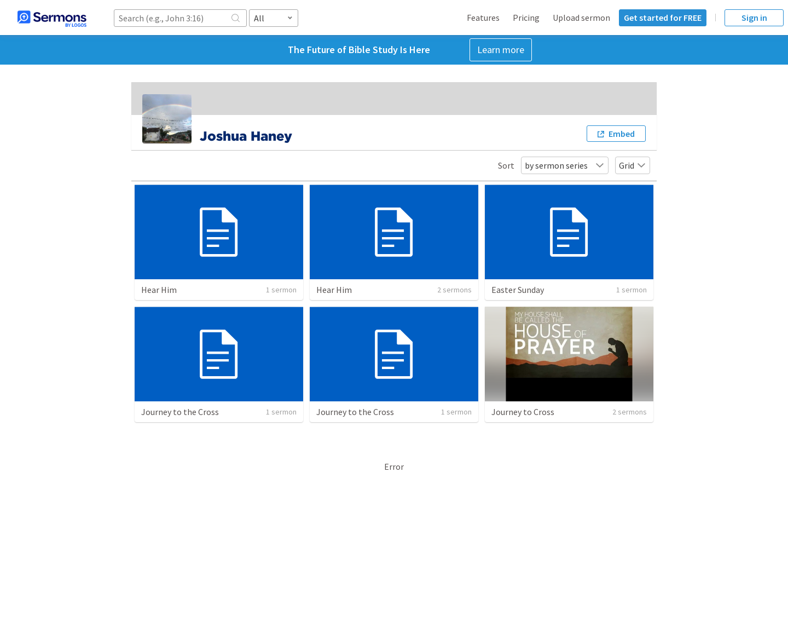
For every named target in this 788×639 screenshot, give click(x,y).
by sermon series (565, 165)
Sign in (754, 17)
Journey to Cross (522, 411)
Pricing (526, 17)
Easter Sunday (517, 289)
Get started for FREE (663, 17)
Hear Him (159, 289)
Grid (632, 165)
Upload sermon (581, 17)
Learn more (500, 49)
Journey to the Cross (180, 411)
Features (483, 17)
